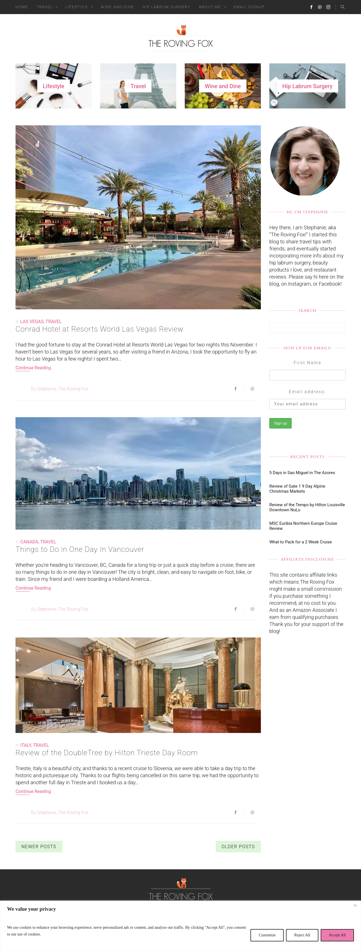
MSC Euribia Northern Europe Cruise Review (303, 526)
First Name (307, 362)
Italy (25, 745)
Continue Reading (33, 367)
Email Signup (249, 7)
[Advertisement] (307, 738)
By (33, 389)
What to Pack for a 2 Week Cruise (300, 542)
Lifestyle (76, 7)
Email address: (307, 391)
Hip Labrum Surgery (166, 7)
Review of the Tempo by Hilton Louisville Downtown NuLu (307, 507)
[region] (180, 926)
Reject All (302, 935)
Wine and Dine (117, 7)
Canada (29, 542)
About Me (210, 7)
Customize (267, 935)
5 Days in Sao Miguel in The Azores (302, 472)
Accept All (337, 935)
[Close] (355, 905)
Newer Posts (38, 846)
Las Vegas (32, 321)
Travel (44, 7)
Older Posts (238, 846)
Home (22, 7)
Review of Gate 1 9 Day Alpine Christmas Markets (297, 489)
